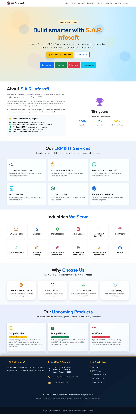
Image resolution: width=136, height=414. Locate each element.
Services (81, 3)
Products (108, 3)
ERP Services (96, 371)
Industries (90, 3)
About (73, 3)
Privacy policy (96, 382)
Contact (125, 3)
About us (94, 367)
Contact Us (82, 55)
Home (66, 3)
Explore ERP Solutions (60, 55)
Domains (118, 3)
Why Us (99, 3)
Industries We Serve (98, 375)
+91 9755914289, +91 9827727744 (65, 377)
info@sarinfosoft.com (60, 382)
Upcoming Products (98, 378)
